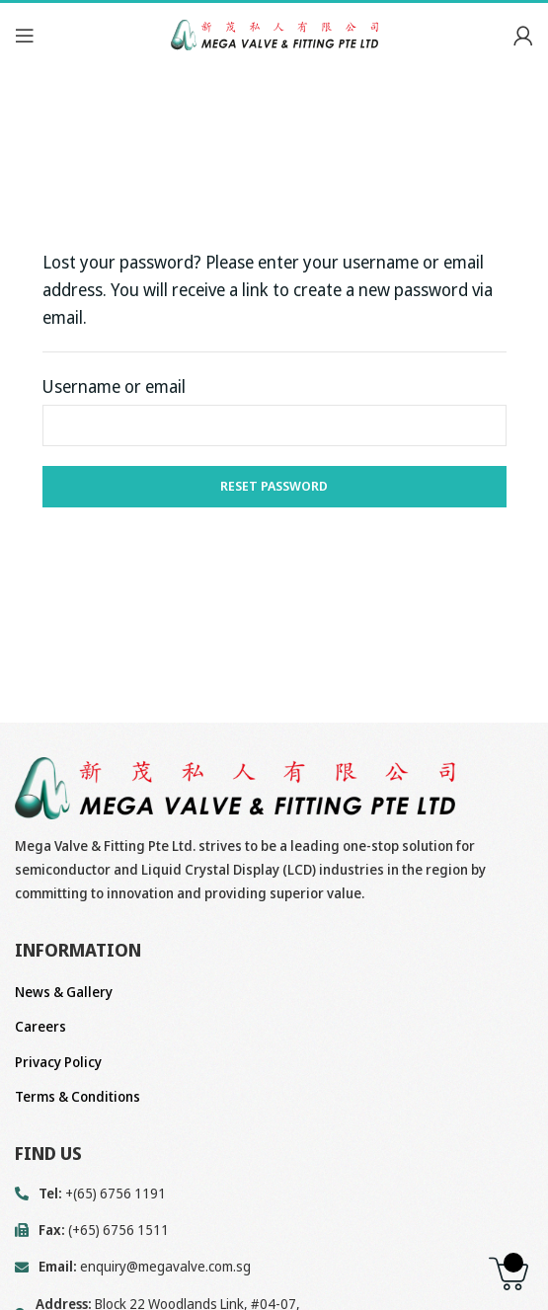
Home (30, 141)
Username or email (114, 386)
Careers (40, 1026)
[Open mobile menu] (24, 35)
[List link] (274, 1266)
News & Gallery (64, 991)
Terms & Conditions (77, 1096)
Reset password (274, 486)
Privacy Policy (58, 1061)
